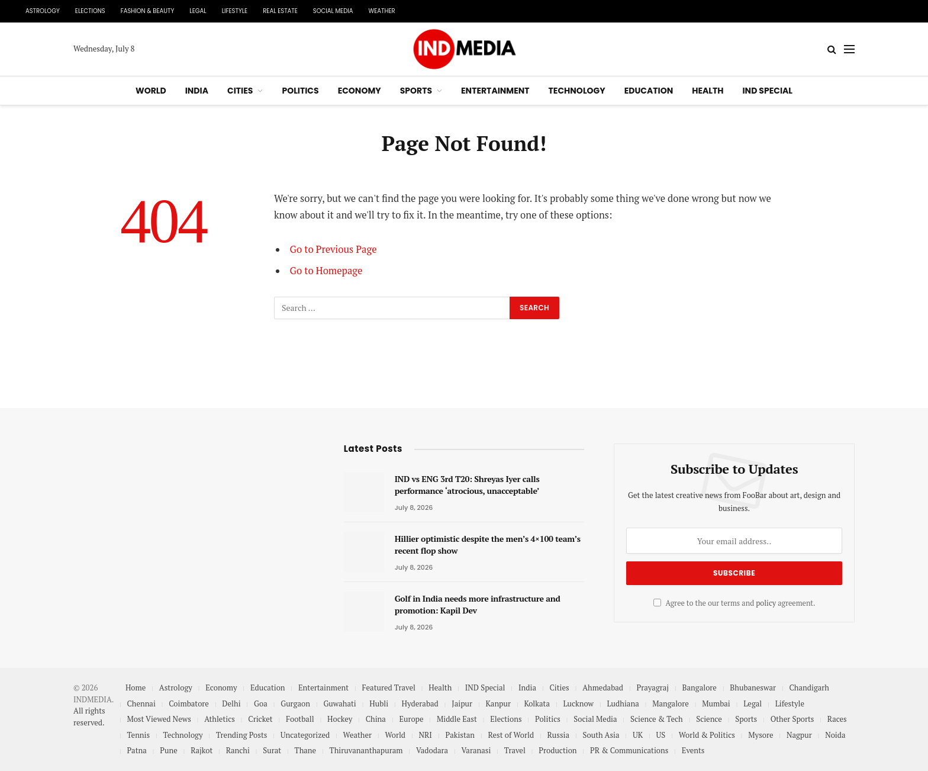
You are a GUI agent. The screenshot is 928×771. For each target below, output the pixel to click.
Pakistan (460, 735)
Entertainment (495, 91)
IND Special (767, 91)
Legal (197, 11)
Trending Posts (241, 735)
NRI (425, 735)
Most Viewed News (159, 719)
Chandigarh (809, 687)
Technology (577, 91)
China (376, 719)
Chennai (141, 703)
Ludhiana (623, 703)
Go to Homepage (326, 270)
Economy (359, 91)
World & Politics (707, 735)
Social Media (333, 11)
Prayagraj (653, 687)
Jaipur (462, 703)
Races (837, 719)
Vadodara (432, 750)
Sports (416, 91)
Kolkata (537, 703)
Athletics (219, 719)
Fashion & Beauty (148, 11)
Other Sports (792, 719)
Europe (411, 719)
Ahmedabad (602, 687)
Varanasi (476, 750)
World (151, 91)
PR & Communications (629, 750)
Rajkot (201, 750)
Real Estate (280, 11)
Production (557, 750)
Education (649, 91)
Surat (272, 750)
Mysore (760, 735)
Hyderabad (420, 703)
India (196, 91)
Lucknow (578, 703)
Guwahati (339, 703)
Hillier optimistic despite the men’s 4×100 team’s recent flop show (488, 544)
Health (707, 91)
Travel (515, 750)
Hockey (339, 719)
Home (135, 687)
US (661, 735)
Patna (136, 750)
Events (693, 750)
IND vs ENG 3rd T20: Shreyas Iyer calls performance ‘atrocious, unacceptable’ (467, 484)
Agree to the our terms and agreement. (734, 603)
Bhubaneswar (753, 687)
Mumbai (716, 703)
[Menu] (849, 49)
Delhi (231, 703)
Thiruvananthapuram (366, 750)
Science (709, 719)
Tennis (138, 735)
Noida (835, 735)
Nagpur (799, 735)
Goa (261, 703)
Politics (300, 91)
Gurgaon (295, 703)
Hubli (378, 703)
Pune (168, 750)
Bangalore (699, 687)
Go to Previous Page (333, 249)
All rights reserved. (89, 716)
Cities (240, 91)
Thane (306, 750)
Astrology (42, 11)
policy (766, 603)
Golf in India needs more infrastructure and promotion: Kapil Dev (477, 604)
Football (300, 719)
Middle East (457, 719)
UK (638, 735)
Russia (558, 735)
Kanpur (498, 703)
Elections (90, 11)
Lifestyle (235, 11)
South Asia (601, 735)
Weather (381, 11)
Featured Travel (388, 687)
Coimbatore (189, 703)
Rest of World (511, 735)
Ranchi (238, 750)
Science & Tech (656, 719)
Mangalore (670, 703)
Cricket (260, 719)
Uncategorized (305, 735)
